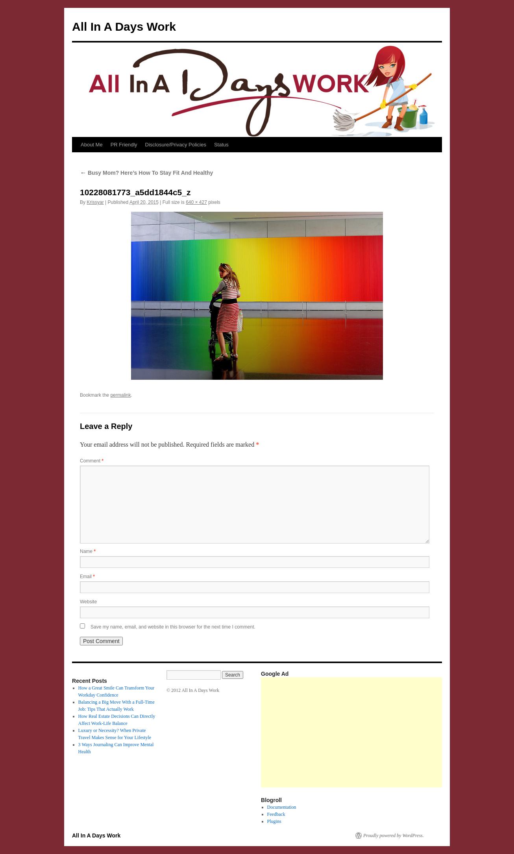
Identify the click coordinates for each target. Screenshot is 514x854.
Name (88, 551)
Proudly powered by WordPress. (393, 835)
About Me (92, 145)
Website (88, 601)
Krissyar (95, 202)
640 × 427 (196, 202)
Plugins (274, 821)
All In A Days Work (124, 26)
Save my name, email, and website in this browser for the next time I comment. (173, 627)
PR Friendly (124, 145)
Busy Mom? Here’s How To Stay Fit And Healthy (146, 173)
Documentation (281, 807)
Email (87, 576)
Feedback (276, 814)
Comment (92, 461)
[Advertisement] (387, 732)
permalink (120, 395)
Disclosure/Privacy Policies (175, 145)
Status (221, 145)
